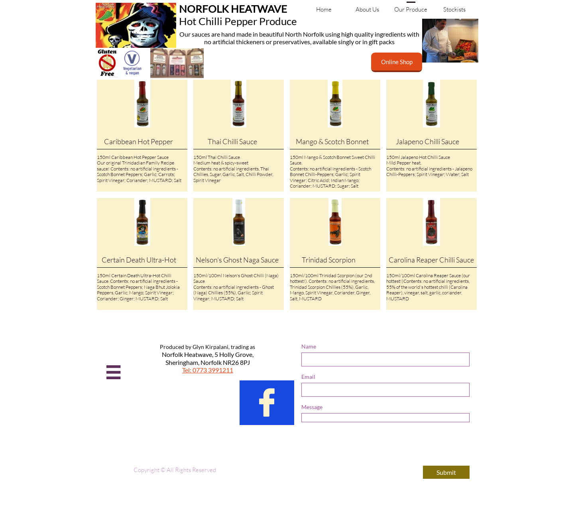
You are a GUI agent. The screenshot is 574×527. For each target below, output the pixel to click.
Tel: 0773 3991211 (207, 370)
